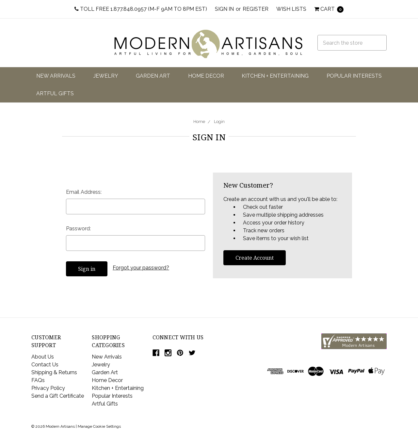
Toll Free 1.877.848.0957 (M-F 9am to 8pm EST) (140, 9)
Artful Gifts (55, 93)
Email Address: (84, 192)
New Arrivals (55, 76)
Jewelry (105, 76)
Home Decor (206, 76)
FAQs (38, 380)
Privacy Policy (48, 388)
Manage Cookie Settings (99, 426)
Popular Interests (354, 76)
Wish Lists (291, 9)
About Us (42, 357)
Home (199, 121)
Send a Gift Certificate (57, 396)
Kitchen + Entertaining (275, 76)
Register (255, 9)
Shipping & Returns (54, 372)
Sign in (224, 9)
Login (219, 121)
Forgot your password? (141, 268)
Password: (78, 228)
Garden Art (153, 76)
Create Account (254, 257)
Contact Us (44, 364)
